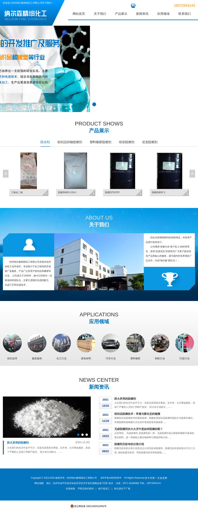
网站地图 (39, 483)
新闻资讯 (142, 13)
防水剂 (45, 142)
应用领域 (163, 13)
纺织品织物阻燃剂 (69, 142)
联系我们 (184, 13)
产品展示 (121, 13)
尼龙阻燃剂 (149, 142)
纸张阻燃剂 (126, 142)
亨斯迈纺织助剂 (86, 488)
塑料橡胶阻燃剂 (100, 142)
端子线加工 (104, 488)
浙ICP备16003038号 (111, 478)
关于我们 (100, 13)
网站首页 (79, 13)
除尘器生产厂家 (122, 488)
